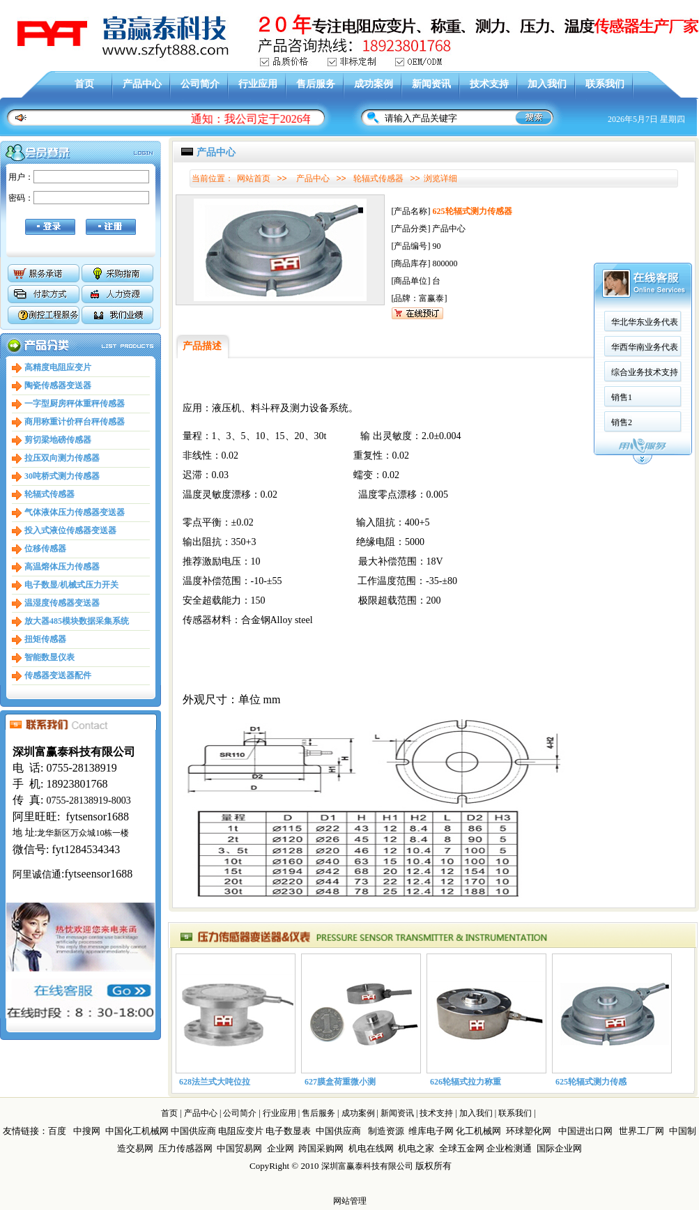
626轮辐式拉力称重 (465, 1082)
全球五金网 (461, 1148)
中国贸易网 (239, 1148)
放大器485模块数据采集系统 (76, 621)
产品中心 (142, 84)
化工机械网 (478, 1131)
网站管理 (350, 1201)
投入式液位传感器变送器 (70, 530)
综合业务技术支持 (531, 342)
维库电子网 (431, 1131)
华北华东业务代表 (531, 292)
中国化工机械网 (137, 1131)
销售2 (508, 392)
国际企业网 (559, 1148)
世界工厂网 (641, 1131)
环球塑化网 (528, 1131)
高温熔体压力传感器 (62, 567)
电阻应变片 (240, 1131)
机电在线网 (371, 1148)
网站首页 (253, 178)
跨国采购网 (321, 1148)
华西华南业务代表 (531, 317)
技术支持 (489, 84)
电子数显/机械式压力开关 (71, 585)
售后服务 (315, 84)
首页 (84, 84)
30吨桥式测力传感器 (62, 476)
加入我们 (547, 84)
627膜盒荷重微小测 (340, 1082)
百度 (57, 1131)
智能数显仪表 (49, 657)
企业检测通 (510, 1148)
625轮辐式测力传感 (591, 1082)
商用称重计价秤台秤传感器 (74, 422)
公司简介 (200, 84)
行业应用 (257, 84)
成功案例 (373, 84)
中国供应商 (193, 1131)
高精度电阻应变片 (57, 367)
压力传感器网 (185, 1148)
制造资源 (386, 1131)
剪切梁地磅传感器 (57, 440)
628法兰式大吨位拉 (214, 1082)
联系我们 (604, 84)
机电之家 (416, 1148)
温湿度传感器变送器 (62, 603)
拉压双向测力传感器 (62, 458)
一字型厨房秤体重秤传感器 (74, 403)
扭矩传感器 (45, 639)
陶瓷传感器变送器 (57, 385)
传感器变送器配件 (57, 675)
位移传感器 (45, 548)
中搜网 (86, 1131)
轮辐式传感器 (49, 494)
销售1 (508, 367)
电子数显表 (288, 1131)
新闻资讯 (431, 84)
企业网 (280, 1148)
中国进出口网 (585, 1131)
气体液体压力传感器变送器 (74, 512)
